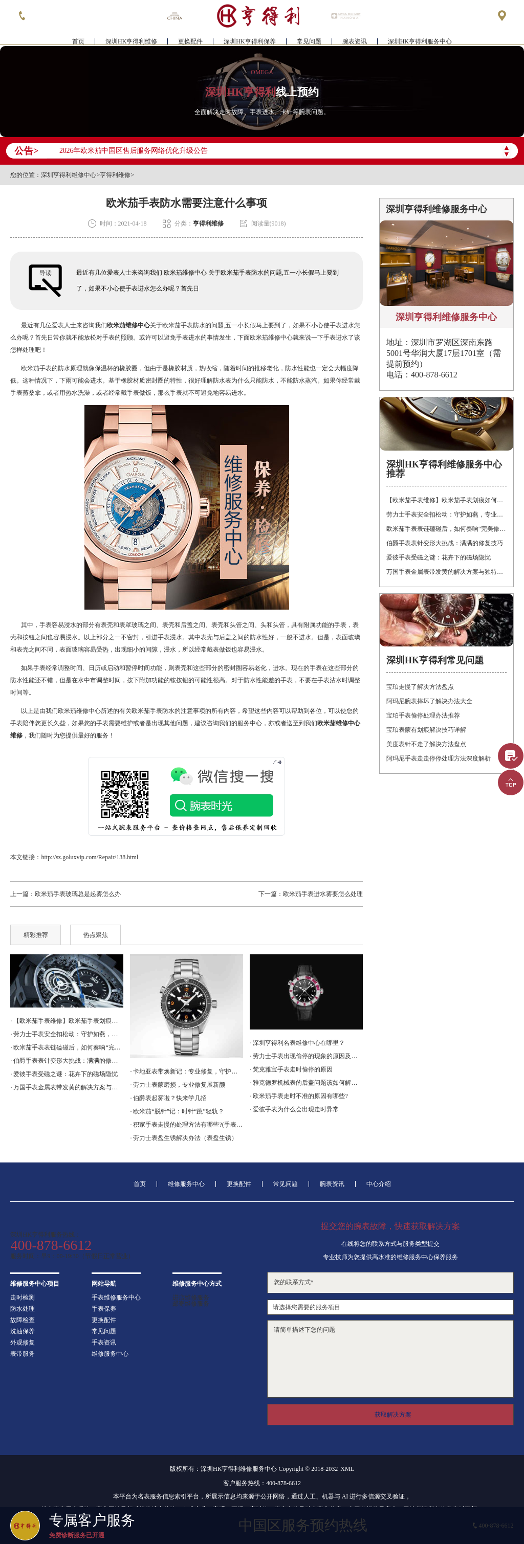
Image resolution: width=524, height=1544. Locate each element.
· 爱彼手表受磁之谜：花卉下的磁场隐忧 (64, 1074)
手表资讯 (104, 1342)
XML (347, 1469)
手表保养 (104, 1309)
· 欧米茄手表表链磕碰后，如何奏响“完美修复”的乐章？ (66, 1047)
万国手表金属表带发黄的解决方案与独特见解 (446, 571)
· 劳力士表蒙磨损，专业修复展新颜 (177, 1084)
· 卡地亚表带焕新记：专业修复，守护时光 (186, 1071)
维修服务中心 (186, 1184)
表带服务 (22, 1354)
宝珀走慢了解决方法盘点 (420, 686)
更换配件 (190, 39)
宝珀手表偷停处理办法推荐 (423, 715)
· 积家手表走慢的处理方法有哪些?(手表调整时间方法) (186, 1124)
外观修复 (22, 1342)
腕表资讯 (354, 39)
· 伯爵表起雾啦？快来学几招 (168, 1098)
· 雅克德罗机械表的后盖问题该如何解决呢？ (306, 1082)
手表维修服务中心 (116, 1297)
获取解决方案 (393, 1414)
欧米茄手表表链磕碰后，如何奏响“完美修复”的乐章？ (446, 528)
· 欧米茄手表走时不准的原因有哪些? (298, 1096)
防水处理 (22, 1309)
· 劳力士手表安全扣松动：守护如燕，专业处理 (66, 1034)
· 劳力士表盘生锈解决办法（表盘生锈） (183, 1138)
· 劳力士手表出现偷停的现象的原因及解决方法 (306, 1056)
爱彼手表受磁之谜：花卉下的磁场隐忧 (438, 557)
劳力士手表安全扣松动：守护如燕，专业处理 (446, 514)
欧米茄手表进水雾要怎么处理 (323, 894)
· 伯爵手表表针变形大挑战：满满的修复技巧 (66, 1060)
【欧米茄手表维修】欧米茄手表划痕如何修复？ (446, 500)
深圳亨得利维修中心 (68, 175)
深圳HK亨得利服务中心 (420, 39)
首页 (78, 39)
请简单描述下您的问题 (390, 1359)
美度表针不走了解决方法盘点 (426, 744)
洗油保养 (22, 1331)
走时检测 (22, 1297)
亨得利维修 (115, 175)
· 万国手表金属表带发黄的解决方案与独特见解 (66, 1087)
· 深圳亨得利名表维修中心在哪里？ (297, 1042)
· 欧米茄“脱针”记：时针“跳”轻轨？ (177, 1111)
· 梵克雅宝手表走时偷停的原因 (291, 1069)
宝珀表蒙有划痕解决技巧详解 (426, 729)
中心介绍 (378, 1184)
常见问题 (309, 39)
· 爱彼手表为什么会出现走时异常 (294, 1109)
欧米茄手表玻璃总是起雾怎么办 (78, 894)
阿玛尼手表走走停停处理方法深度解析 (438, 758)
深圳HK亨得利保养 (249, 39)
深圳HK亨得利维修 (131, 39)
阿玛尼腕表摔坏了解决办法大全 (429, 701)
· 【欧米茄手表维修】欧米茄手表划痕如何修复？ (66, 1020)
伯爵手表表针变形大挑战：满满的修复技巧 (444, 543)
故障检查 (22, 1320)
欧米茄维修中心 (128, 325)
